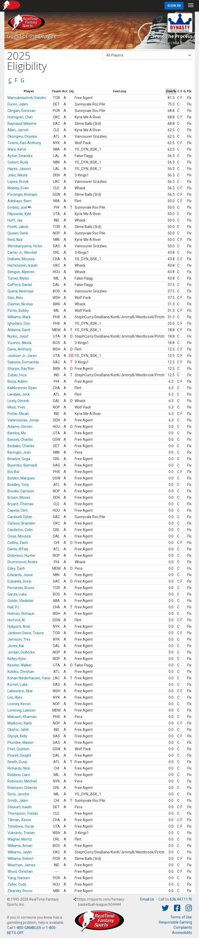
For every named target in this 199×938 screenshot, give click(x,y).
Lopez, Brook (18, 182)
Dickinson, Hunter (21, 555)
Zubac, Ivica (17, 375)
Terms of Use (181, 917)
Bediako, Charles (20, 446)
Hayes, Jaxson (19, 169)
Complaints (183, 927)
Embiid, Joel (19, 207)
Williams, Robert (20, 859)
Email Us (147, 899)
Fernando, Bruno (20, 588)
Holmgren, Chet (20, 117)
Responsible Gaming (175, 922)
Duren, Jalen (17, 104)
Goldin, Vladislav (20, 601)
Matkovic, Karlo (19, 723)
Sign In (174, 5)
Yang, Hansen (18, 878)
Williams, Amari (19, 846)
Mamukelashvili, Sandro (26, 98)
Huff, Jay (14, 220)
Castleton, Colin (20, 530)
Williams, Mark (19, 317)
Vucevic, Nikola (19, 343)
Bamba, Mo (16, 433)
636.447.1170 (181, 899)
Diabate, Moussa (20, 259)
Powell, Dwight (19, 755)
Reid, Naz (15, 240)
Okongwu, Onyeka (22, 136)
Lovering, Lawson (21, 710)
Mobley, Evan (18, 188)
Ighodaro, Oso (18, 323)
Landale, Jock (18, 394)
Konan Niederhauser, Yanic (29, 678)
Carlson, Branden (21, 523)
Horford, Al (16, 620)
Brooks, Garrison (20, 491)
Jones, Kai (15, 646)
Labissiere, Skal (19, 691)
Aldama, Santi (18, 330)
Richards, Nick (18, 768)
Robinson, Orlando (22, 788)
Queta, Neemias (20, 291)
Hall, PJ (13, 607)
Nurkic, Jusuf (18, 336)
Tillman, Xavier (19, 820)
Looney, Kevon (19, 704)
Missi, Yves (16, 407)
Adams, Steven (19, 427)
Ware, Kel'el (16, 149)
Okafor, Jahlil (18, 730)
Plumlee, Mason (20, 742)
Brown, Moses (18, 497)
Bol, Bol (13, 472)
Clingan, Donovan (21, 111)
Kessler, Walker (19, 665)
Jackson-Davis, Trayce (25, 633)
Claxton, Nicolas (20, 304)
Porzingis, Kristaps (22, 194)
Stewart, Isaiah (19, 807)
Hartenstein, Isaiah (22, 265)
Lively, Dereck (18, 401)
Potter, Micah (18, 414)
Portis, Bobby (18, 310)
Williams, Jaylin (19, 852)
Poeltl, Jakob (17, 227)
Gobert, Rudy (17, 162)
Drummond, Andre (22, 562)
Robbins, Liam (18, 775)
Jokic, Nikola (17, 175)
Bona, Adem (17, 381)
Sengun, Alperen (20, 272)
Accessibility (182, 933)
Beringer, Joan (19, 452)
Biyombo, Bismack (22, 465)
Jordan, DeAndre (21, 652)
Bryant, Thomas (20, 504)
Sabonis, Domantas (23, 362)
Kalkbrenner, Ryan (22, 388)
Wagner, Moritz (19, 839)
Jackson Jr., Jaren (22, 356)
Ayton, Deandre (20, 156)
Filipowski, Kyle (19, 214)
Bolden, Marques (21, 478)
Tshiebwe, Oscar (20, 826)
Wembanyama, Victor (24, 246)
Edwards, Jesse (20, 575)
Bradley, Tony (18, 485)
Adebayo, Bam (19, 201)
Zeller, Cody (16, 884)
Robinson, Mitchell (22, 781)
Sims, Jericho (18, 794)
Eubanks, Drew (19, 581)
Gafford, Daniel (19, 285)
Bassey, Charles (20, 439)
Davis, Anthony (19, 349)
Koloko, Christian (20, 672)
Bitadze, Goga (18, 459)
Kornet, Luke (17, 684)
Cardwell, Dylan (19, 517)
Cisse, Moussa (19, 536)
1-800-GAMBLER (27, 928)
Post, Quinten (18, 749)
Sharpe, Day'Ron (20, 368)
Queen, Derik (17, 233)
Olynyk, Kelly (17, 736)
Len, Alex (14, 697)
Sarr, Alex (15, 298)
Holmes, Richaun (20, 613)
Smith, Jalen (17, 800)
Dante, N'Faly (17, 549)
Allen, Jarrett (18, 130)
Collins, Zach (17, 543)
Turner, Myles (18, 278)
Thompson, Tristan (22, 813)
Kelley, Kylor (16, 659)
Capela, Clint (17, 510)
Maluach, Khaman (22, 717)
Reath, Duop (17, 762)
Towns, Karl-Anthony (24, 143)
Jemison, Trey (18, 639)
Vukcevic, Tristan (21, 833)
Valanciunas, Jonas (23, 420)
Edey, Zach (16, 568)
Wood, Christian (20, 871)
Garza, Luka (17, 594)
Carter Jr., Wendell (22, 252)
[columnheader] (29, 91)
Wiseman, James (21, 865)
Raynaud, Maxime (22, 123)
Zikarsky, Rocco (19, 891)
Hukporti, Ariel (18, 626)
